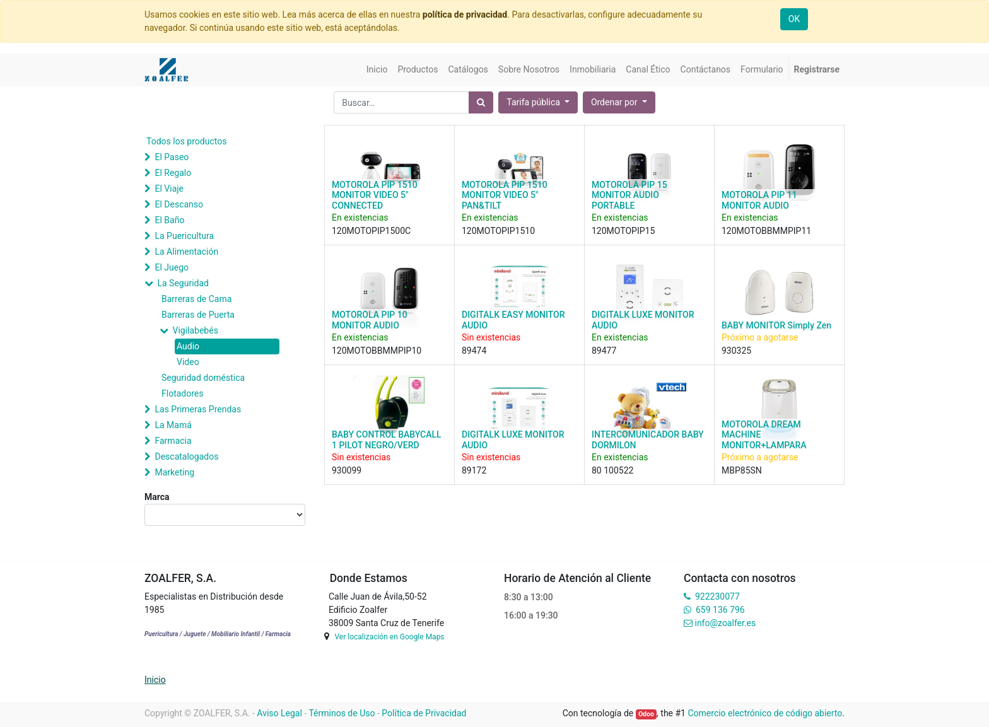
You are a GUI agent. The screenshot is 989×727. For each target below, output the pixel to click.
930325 (736, 351)
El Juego (172, 267)
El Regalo (173, 173)
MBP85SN (742, 470)
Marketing (174, 472)
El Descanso (179, 204)
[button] (619, 102)
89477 (604, 351)
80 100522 (612, 470)
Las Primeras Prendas (198, 409)
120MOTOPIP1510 (498, 231)
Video (188, 362)
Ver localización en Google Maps (389, 636)
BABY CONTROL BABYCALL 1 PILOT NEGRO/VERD (387, 439)
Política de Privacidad (424, 713)
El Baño (169, 220)
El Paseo (172, 157)
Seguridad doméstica (203, 378)
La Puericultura (184, 236)
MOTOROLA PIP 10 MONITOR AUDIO (369, 320)
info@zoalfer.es (725, 623)
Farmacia (173, 441)
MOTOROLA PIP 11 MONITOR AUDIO (759, 200)
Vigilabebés (195, 330)
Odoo (646, 714)
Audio (188, 346)
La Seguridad (183, 283)
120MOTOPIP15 (623, 231)
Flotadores (182, 393)
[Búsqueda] (481, 102)
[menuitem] (377, 69)
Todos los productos (186, 141)
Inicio (155, 680)
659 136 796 (720, 610)
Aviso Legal (279, 713)
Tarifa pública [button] (534, 102)
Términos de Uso (341, 713)
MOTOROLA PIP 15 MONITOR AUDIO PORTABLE (629, 195)
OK (794, 19)
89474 (474, 351)
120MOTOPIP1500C (371, 231)
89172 (474, 470)
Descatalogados (186, 456)
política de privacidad (465, 14)
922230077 (717, 596)
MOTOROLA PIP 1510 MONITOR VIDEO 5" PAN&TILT (504, 195)
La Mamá (173, 425)
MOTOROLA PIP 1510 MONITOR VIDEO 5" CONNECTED (375, 195)
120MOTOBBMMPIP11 (766, 231)
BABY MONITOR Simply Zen (776, 325)
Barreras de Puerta (198, 315)
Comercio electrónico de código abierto (765, 713)
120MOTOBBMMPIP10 (376, 351)
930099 (346, 470)
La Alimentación (186, 252)
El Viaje (169, 188)
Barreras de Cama (196, 299)
